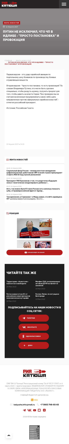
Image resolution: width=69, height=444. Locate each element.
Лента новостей (11, 23)
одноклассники (32, 336)
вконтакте (30, 327)
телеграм (29, 318)
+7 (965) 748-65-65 (49, 404)
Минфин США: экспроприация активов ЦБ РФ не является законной (47, 283)
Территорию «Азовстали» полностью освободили (17, 282)
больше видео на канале (35, 252)
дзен (27, 345)
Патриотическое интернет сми (34, 378)
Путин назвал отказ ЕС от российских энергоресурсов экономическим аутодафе (18, 296)
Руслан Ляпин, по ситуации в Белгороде (47, 295)
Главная (8, 60)
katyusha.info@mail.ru (24, 405)
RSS (36, 400)
